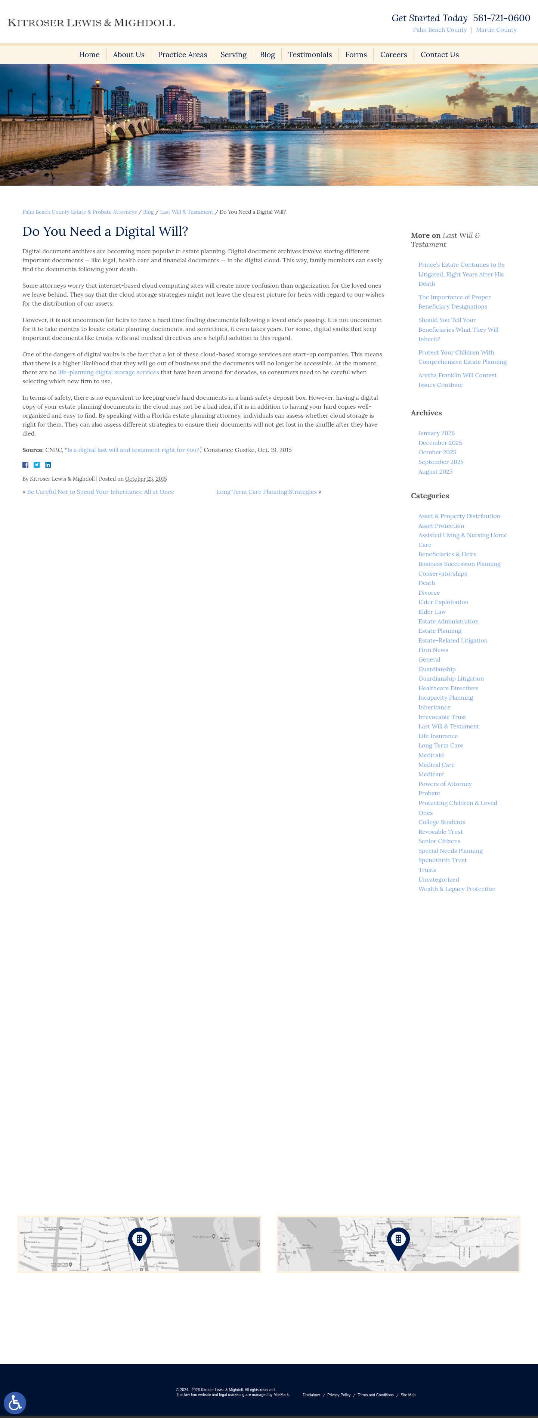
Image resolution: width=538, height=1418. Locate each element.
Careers (394, 54)
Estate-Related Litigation (453, 640)
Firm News (433, 649)
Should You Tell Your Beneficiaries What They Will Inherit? (458, 329)
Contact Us (440, 54)
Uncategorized (438, 879)
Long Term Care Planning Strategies (267, 491)
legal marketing (232, 1397)
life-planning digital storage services (108, 372)
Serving (233, 54)
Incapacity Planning (445, 697)
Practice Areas (182, 54)
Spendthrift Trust (442, 860)
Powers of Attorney (445, 783)
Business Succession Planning (459, 563)
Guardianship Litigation (451, 678)
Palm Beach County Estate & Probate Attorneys (79, 211)
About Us (128, 54)
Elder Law (432, 611)
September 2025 (441, 461)
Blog (267, 54)
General (429, 659)
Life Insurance (438, 736)
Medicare (431, 774)
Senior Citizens (439, 841)
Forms (357, 54)
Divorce (429, 592)
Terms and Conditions (376, 1397)
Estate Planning (439, 630)
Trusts (427, 869)
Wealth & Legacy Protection (457, 888)
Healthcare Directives (448, 688)
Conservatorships (442, 573)
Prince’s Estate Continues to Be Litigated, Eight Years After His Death (461, 274)
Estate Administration (448, 621)
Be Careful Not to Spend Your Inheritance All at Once (100, 491)
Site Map (408, 1397)
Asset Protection (441, 525)
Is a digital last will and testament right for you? (133, 449)
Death (426, 582)
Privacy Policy (338, 1397)
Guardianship (437, 669)
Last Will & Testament (186, 211)
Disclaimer (311, 1397)
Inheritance (434, 707)
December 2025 (440, 442)
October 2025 (437, 452)
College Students (442, 822)
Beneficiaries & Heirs (447, 554)
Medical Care (436, 764)
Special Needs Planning (450, 850)
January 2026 (436, 433)
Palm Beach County (440, 30)
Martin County (496, 30)
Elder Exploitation (443, 602)
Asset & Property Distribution (459, 516)
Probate (429, 793)
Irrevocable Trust (442, 717)
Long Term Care (440, 745)
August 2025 (435, 471)
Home (88, 54)
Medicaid (431, 755)
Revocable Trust (440, 831)
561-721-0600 (502, 18)
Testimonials (310, 54)
